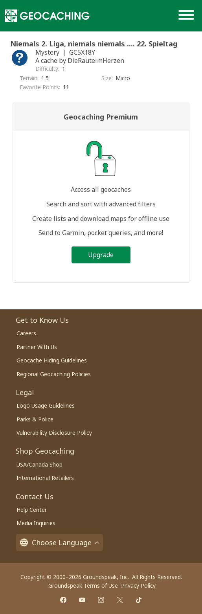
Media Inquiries (36, 523)
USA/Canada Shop (39, 464)
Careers (26, 333)
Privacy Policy (138, 585)
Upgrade (101, 254)
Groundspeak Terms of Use (83, 585)
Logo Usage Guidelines (46, 405)
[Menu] (187, 15)
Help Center (32, 509)
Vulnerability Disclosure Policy (54, 432)
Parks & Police (35, 419)
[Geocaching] (47, 16)
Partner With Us (37, 347)
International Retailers (45, 478)
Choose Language (59, 542)
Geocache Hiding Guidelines (52, 360)
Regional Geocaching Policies (54, 374)
